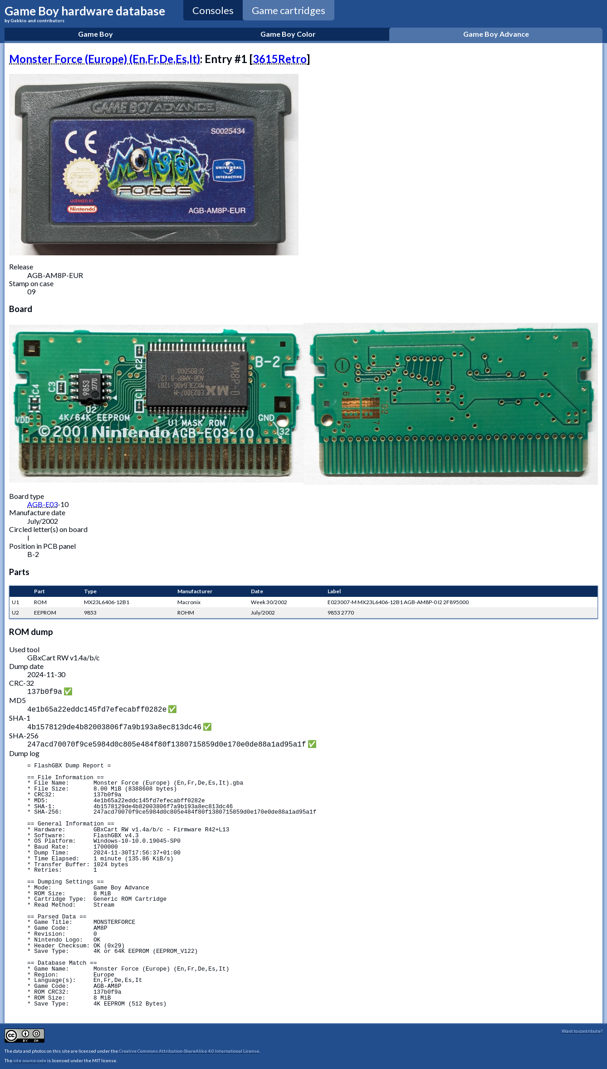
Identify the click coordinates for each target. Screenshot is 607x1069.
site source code (29, 1056)
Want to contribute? (582, 1027)
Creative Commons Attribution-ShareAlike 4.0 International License (189, 1047)
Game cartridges (288, 10)
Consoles (213, 10)
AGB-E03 (42, 504)
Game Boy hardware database (85, 13)
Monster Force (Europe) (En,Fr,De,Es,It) (104, 58)
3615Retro (280, 58)
